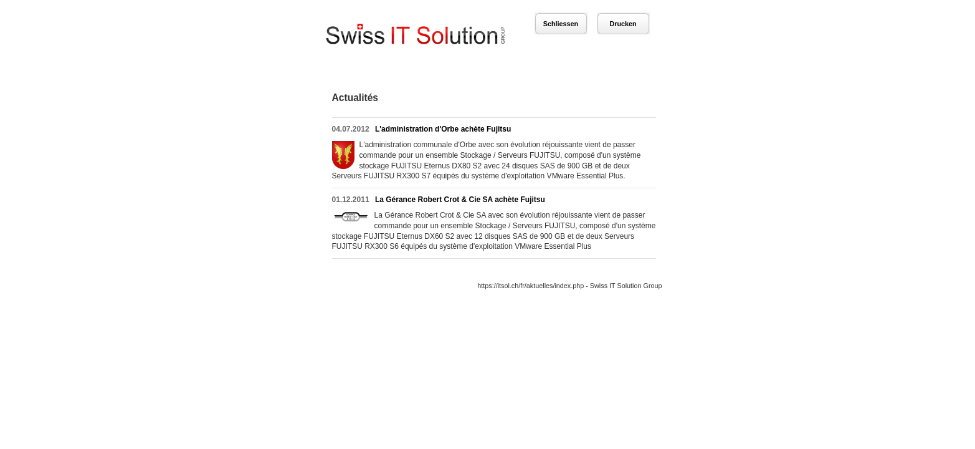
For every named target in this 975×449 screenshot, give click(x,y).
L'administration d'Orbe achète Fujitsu (443, 129)
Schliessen (560, 23)
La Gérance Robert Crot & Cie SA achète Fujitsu (460, 199)
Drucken (622, 23)
